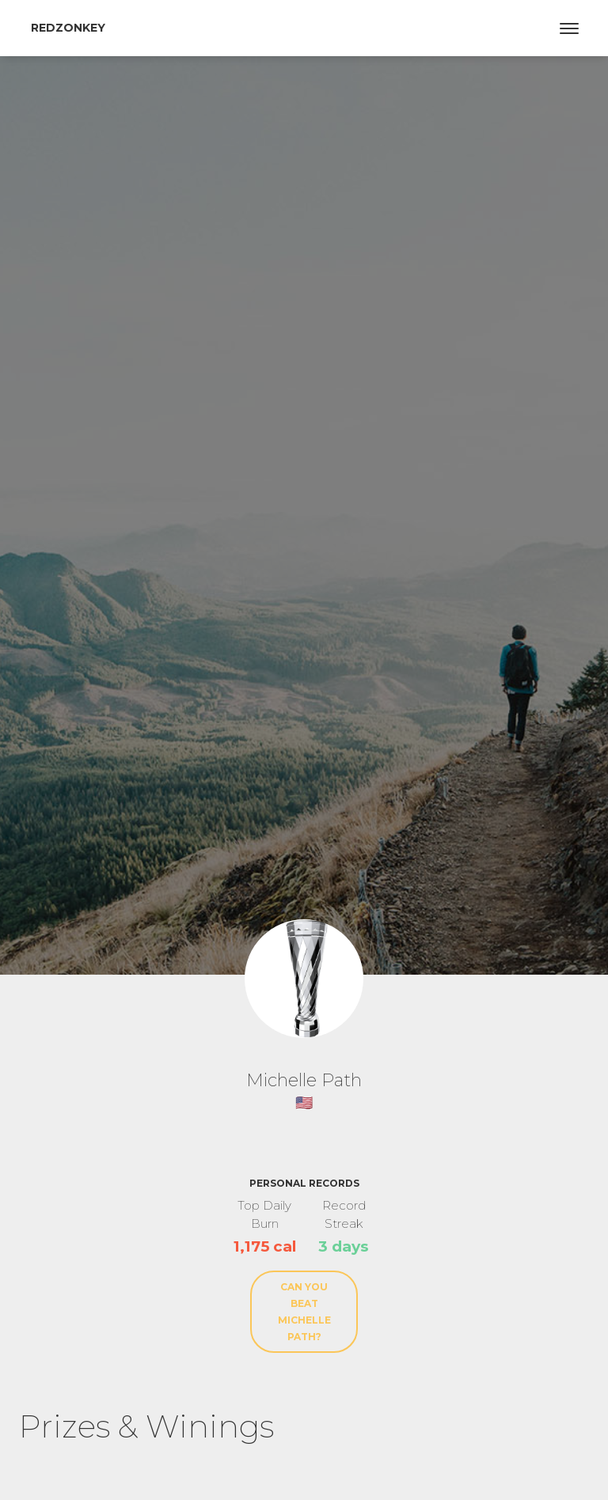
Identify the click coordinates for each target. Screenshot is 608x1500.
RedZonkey (68, 28)
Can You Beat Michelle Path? (304, 1312)
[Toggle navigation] (569, 28)
